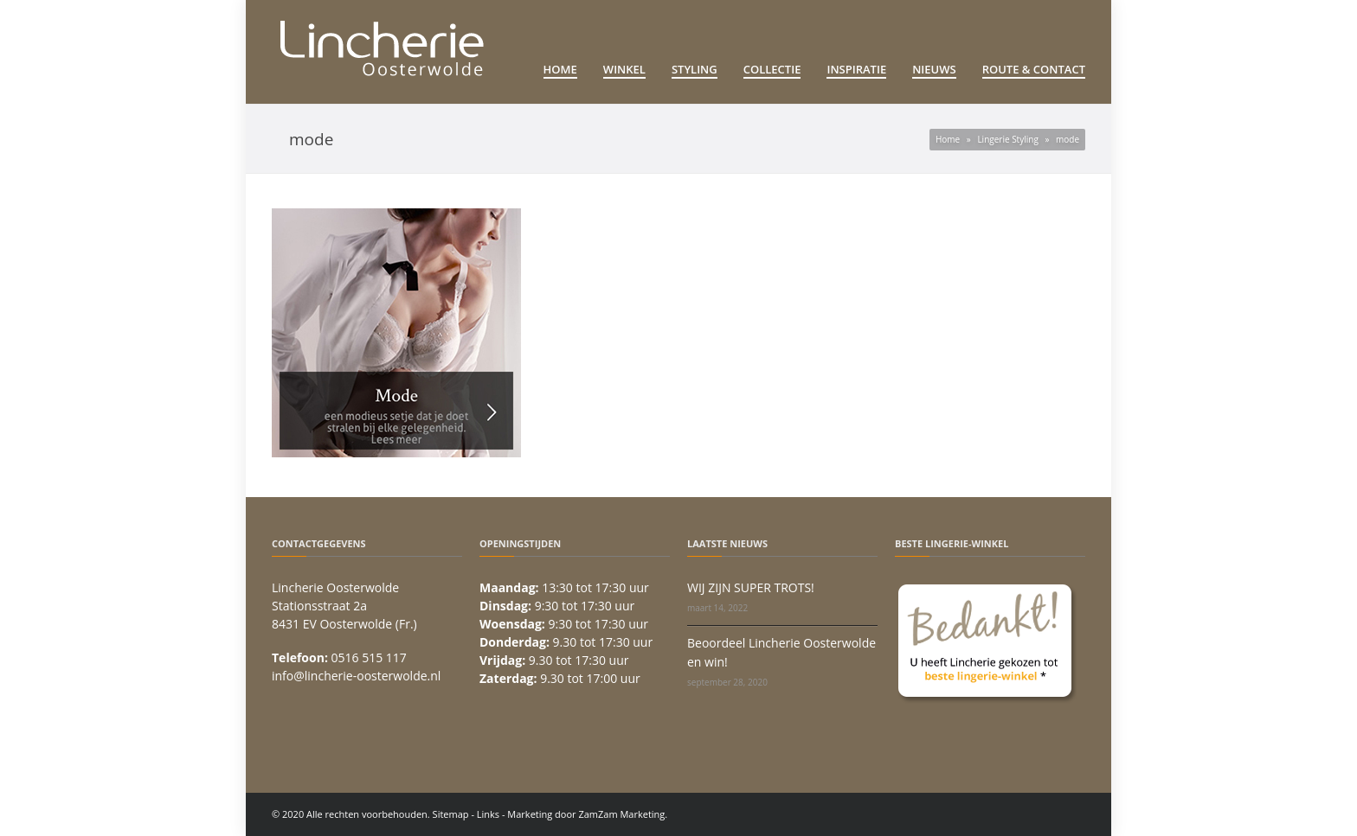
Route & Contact (1033, 69)
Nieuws (934, 69)
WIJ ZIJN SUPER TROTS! (750, 587)
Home (560, 69)
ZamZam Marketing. (622, 813)
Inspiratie (856, 69)
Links (488, 813)
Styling (694, 69)
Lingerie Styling (1007, 139)
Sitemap (451, 813)
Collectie (772, 69)
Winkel (624, 69)
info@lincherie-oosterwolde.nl (356, 675)
